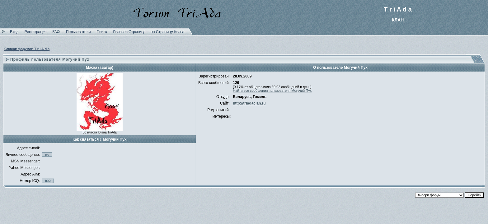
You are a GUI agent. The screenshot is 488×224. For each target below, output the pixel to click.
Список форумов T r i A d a (26, 49)
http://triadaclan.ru (249, 103)
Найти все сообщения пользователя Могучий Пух (272, 90)
